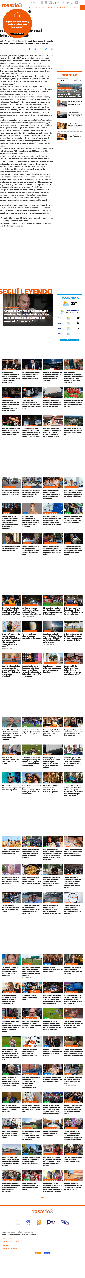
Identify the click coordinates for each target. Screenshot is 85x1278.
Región (50, 8)
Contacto (5, 1246)
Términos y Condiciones (10, 1241)
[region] (42, 18)
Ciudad (44, 8)
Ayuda (4, 1243)
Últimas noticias (34, 8)
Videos (76, 8)
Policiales (57, 8)
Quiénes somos (7, 1239)
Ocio (71, 8)
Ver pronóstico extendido (69, 340)
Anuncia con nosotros (9, 1248)
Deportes (65, 8)
